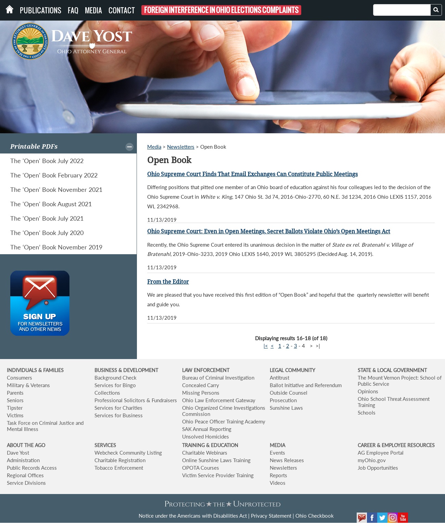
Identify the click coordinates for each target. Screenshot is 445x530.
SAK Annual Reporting (206, 429)
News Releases (287, 460)
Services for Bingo (115, 385)
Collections (107, 393)
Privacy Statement (271, 516)
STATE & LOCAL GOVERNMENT (392, 370)
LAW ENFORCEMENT (205, 370)
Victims (15, 415)
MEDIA (277, 445)
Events (277, 452)
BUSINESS (106, 370)
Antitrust (279, 377)
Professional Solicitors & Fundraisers (135, 400)
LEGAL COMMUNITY (292, 370)
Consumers (19, 377)
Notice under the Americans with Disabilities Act (193, 516)
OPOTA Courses (200, 468)
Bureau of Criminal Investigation (218, 377)
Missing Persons (200, 393)
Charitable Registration (119, 460)
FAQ (73, 10)
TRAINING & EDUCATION (210, 445)
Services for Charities (118, 408)
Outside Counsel (288, 393)
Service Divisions (26, 483)
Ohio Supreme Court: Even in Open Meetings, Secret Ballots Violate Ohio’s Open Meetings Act (268, 231)
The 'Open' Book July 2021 (47, 218)
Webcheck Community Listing (128, 452)
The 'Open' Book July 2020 (47, 232)
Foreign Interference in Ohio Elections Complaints (221, 10)
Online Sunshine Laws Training (216, 460)
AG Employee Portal (381, 452)
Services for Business (118, 415)
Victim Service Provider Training (218, 475)
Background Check (115, 377)
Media (93, 10)
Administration (23, 460)
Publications (40, 10)
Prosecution (283, 400)
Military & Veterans (28, 385)
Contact (122, 10)
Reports (278, 475)
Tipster (15, 408)
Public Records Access (32, 468)
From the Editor (168, 282)
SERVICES (105, 445)
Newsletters (180, 147)
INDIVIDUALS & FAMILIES (35, 370)
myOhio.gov (372, 460)
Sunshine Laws (286, 408)
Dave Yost (18, 452)
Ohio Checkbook (314, 516)
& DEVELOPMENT (138, 370)
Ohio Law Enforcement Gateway (218, 400)
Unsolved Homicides (205, 436)
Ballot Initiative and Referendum (306, 385)
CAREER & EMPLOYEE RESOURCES (396, 445)
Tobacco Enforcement (118, 468)
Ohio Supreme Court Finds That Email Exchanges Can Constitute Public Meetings (252, 174)
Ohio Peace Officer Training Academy (223, 421)
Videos (277, 483)
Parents (15, 393)
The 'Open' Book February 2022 (54, 175)
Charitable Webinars (204, 452)
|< (266, 346)
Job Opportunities (378, 468)
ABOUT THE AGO (26, 445)
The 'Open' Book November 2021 (56, 189)
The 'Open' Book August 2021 (51, 204)
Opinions (368, 391)
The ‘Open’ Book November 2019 (56, 247)
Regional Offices (25, 475)
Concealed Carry (200, 385)
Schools (367, 412)
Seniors (15, 400)
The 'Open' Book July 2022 (47, 160)
